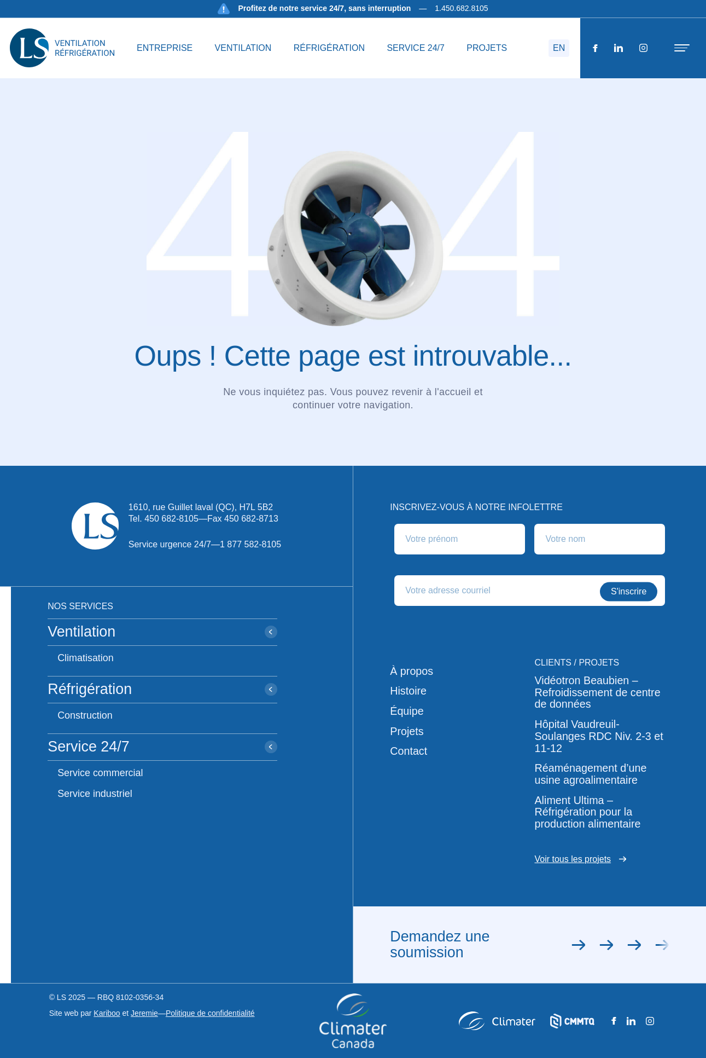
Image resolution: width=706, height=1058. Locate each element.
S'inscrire (628, 591)
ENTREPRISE (164, 48)
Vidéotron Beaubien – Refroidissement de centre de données (597, 692)
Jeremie (144, 1013)
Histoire (408, 691)
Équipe (406, 711)
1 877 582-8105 (250, 544)
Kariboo (107, 1013)
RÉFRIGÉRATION (329, 48)
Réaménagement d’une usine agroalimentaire (590, 774)
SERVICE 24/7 (416, 48)
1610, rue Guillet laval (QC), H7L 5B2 (201, 507)
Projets (406, 731)
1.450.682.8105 (461, 8)
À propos (411, 671)
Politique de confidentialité (210, 1013)
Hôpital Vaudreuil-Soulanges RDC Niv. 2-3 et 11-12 (598, 736)
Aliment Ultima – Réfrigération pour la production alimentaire (587, 812)
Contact (408, 751)
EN (559, 48)
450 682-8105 (171, 518)
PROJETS (486, 48)
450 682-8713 (251, 518)
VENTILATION (243, 48)
